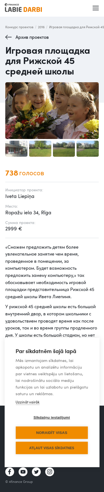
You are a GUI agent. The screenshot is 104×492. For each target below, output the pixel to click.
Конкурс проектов (19, 27)
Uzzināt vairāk (27, 402)
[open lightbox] (52, 110)
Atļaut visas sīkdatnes (51, 448)
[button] (96, 8)
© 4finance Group (19, 481)
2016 (41, 27)
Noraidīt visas (51, 433)
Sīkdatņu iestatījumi (52, 418)
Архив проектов (32, 37)
